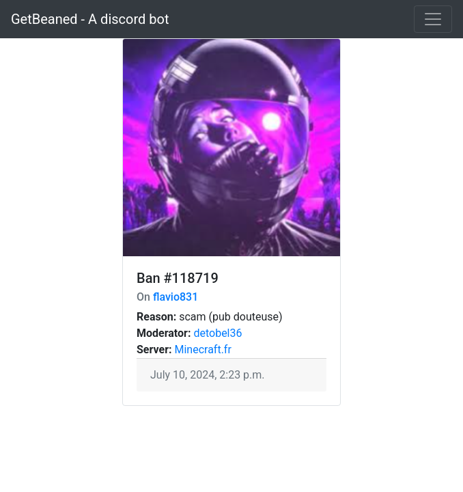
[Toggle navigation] (433, 19)
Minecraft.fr (202, 349)
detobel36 (217, 333)
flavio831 (175, 296)
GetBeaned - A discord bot (90, 19)
